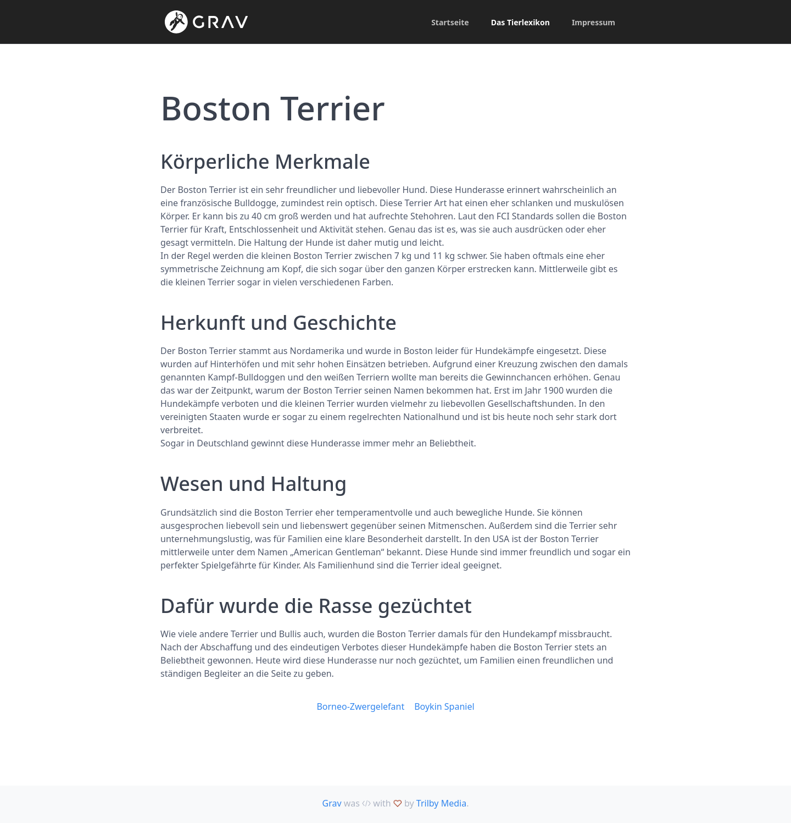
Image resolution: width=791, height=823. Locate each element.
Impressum (593, 22)
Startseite (450, 22)
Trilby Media (441, 803)
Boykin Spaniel (444, 706)
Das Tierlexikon (520, 22)
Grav (332, 803)
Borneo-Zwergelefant (360, 706)
